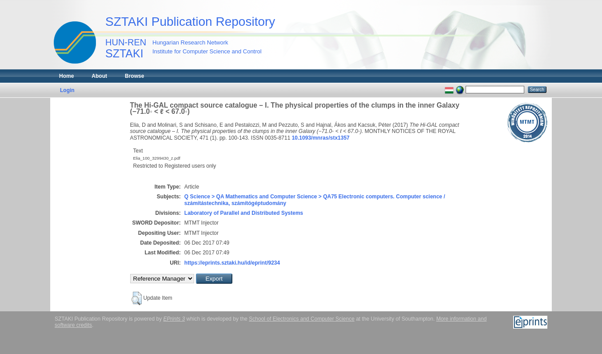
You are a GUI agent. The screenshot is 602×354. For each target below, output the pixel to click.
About (99, 76)
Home (66, 76)
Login (67, 90)
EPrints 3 (174, 319)
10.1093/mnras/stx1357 (321, 138)
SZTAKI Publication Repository (190, 21)
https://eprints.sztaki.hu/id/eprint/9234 (232, 263)
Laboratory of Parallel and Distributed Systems (243, 213)
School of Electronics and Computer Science (301, 319)
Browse (134, 76)
